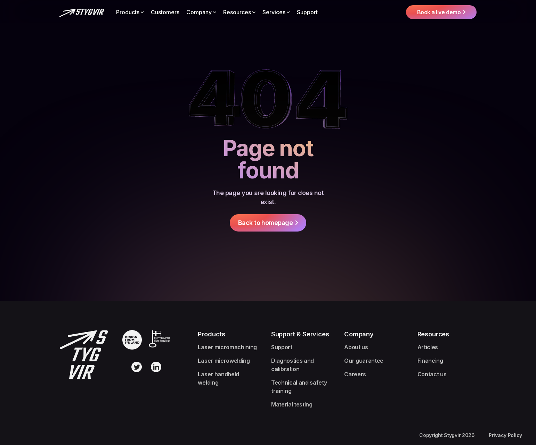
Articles (427, 347)
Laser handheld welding (218, 378)
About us (356, 347)
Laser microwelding (224, 360)
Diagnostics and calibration (292, 364)
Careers (355, 374)
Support (307, 12)
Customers (165, 12)
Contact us (432, 374)
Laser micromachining (227, 347)
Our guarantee (363, 360)
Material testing (291, 404)
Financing (430, 360)
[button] (130, 12)
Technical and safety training (299, 386)
